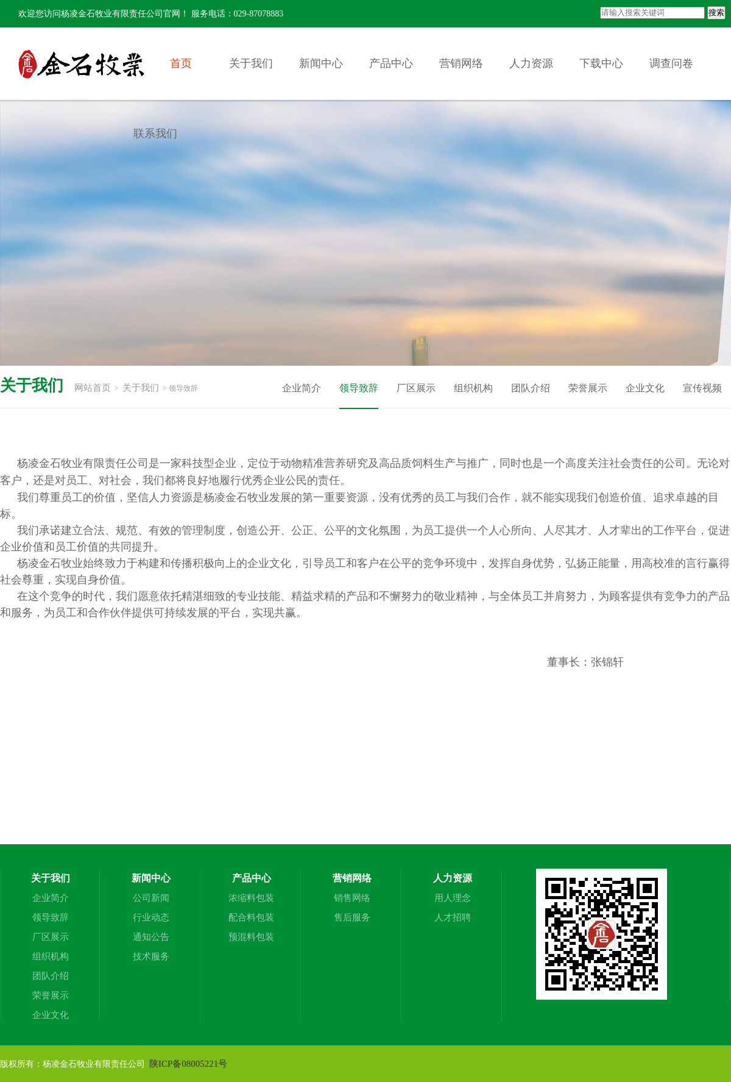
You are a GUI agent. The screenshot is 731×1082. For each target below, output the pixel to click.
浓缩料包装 (251, 898)
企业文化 (645, 388)
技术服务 (151, 956)
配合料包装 (251, 917)
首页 (181, 63)
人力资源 (531, 63)
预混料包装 (251, 937)
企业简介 (301, 388)
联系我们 (155, 133)
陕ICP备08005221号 (188, 1064)
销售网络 (352, 898)
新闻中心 (321, 63)
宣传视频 (702, 388)
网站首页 (92, 388)
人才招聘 (452, 917)
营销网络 (461, 63)
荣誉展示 (587, 388)
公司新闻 (151, 898)
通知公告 (151, 937)
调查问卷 (671, 63)
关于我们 (251, 63)
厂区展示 (416, 388)
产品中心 (391, 63)
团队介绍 (530, 388)
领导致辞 (358, 388)
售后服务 (352, 917)
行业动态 (151, 917)
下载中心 (601, 63)
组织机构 (473, 388)
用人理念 (452, 898)
